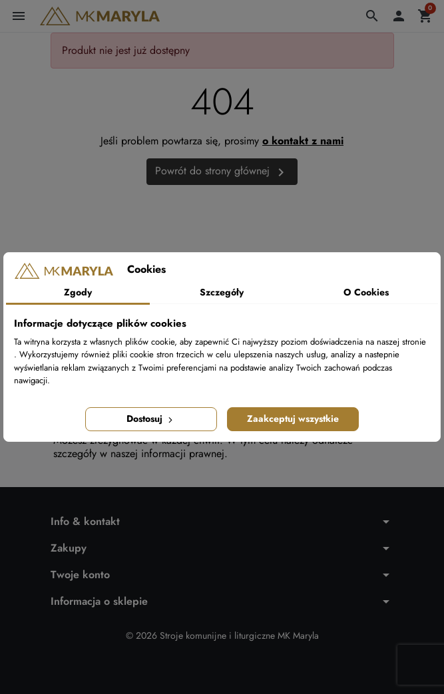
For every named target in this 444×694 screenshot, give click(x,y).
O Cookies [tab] (366, 292)
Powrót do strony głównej (222, 171)
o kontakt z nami (302, 140)
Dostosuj (150, 418)
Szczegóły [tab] (222, 292)
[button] (372, 16)
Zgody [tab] (78, 292)
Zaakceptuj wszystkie (293, 418)
